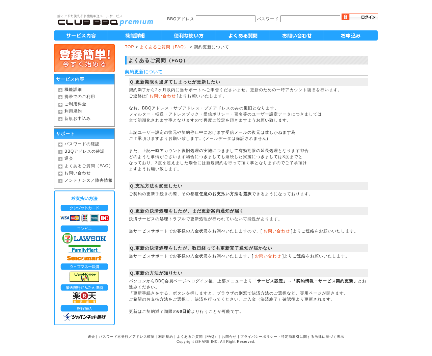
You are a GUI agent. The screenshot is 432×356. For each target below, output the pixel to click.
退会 (68, 158)
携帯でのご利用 (79, 96)
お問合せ (229, 336)
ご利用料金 (75, 104)
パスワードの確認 (82, 144)
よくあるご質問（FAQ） (88, 165)
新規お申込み (77, 118)
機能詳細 (73, 89)
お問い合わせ (77, 173)
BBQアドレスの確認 (84, 151)
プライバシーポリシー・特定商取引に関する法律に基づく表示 (292, 336)
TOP (129, 47)
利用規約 (73, 111)
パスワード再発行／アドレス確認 (127, 336)
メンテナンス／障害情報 (88, 180)
